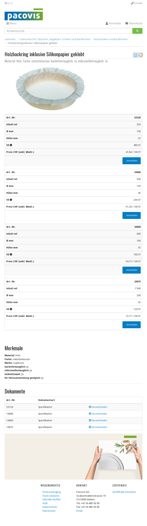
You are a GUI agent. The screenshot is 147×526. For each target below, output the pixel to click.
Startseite (10, 39)
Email (79, 510)
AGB (44, 503)
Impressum (49, 510)
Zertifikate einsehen (124, 492)
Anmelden (131, 160)
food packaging (51, 492)
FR (11, 3)
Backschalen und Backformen (111, 39)
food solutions (50, 495)
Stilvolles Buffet (51, 499)
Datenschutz (49, 507)
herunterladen (98, 407)
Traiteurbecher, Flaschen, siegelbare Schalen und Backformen (55, 39)
